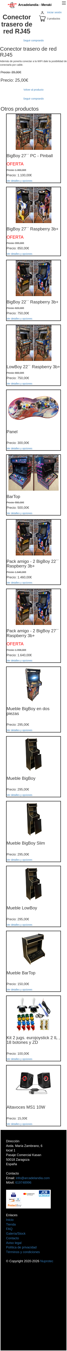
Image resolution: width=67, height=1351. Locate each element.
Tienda (11, 1224)
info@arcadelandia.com (33, 1178)
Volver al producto (33, 89)
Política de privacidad (21, 1247)
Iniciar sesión (54, 12)
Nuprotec (46, 1261)
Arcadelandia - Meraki (29, 5)
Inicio (10, 1220)
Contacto (12, 1238)
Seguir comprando (33, 40)
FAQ (9, 1229)
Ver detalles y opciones (19, 180)
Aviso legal (14, 1243)
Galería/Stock (16, 1233)
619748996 (23, 1182)
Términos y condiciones (23, 1252)
